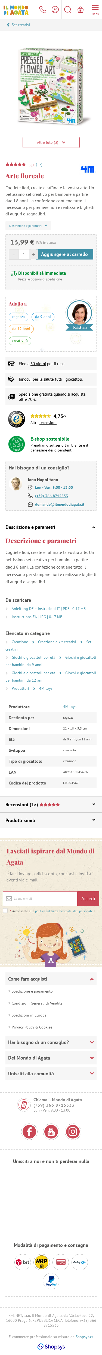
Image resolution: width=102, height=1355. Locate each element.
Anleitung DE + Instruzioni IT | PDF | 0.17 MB (49, 608)
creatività (20, 340)
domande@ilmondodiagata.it (59, 504)
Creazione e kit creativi (57, 641)
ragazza (18, 316)
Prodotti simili (50, 820)
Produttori (21, 688)
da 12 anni (21, 328)
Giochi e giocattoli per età (34, 657)
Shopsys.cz (84, 1336)
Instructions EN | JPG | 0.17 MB (37, 616)
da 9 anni (43, 316)
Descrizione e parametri (50, 527)
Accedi (88, 898)
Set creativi (21, 24)
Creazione (20, 641)
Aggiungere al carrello (64, 254)
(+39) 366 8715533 (51, 495)
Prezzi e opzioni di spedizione (40, 279)
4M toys (45, 688)
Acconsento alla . (51, 911)
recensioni (48, 422)
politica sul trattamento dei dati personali (63, 911)
